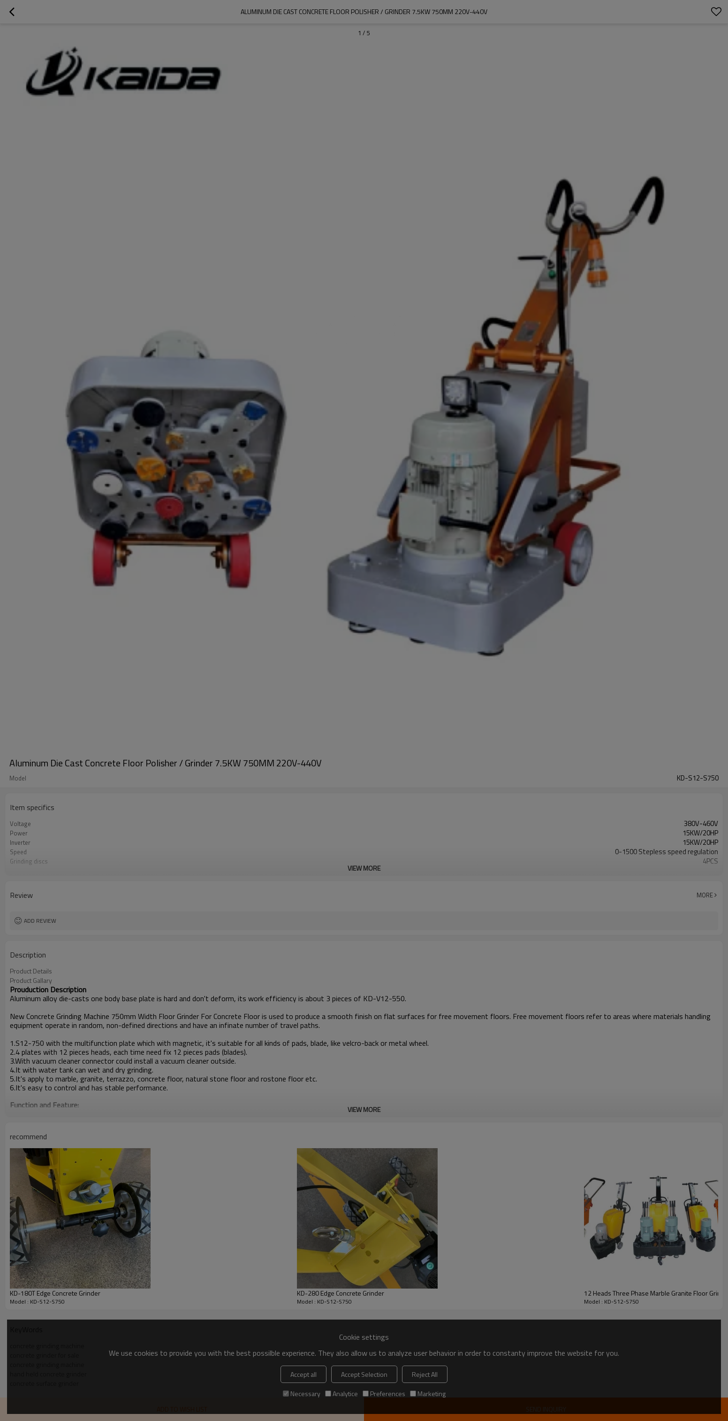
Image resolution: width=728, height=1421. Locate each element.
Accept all (303, 1374)
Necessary (301, 1393)
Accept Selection (364, 1374)
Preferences (384, 1393)
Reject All (425, 1374)
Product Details (31, 971)
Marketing (428, 1393)
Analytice (341, 1393)
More (705, 895)
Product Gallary (31, 980)
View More (364, 868)
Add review (40, 920)
